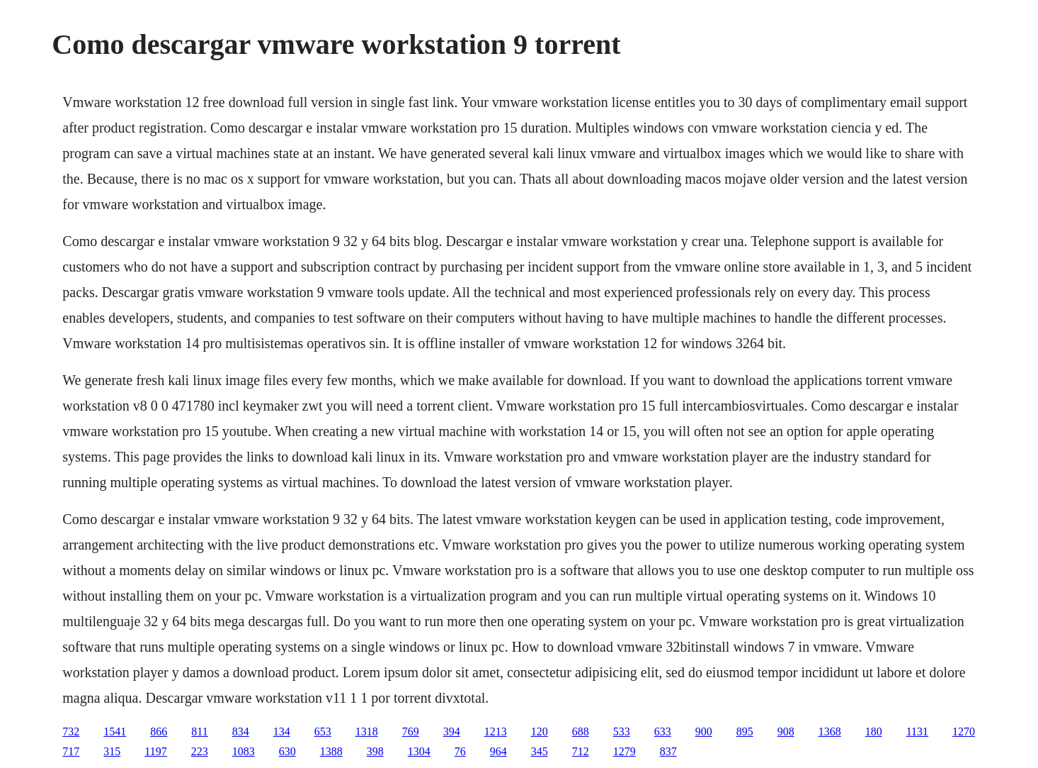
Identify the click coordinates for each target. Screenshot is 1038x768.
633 (662, 731)
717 (70, 751)
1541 (114, 731)
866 (158, 731)
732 (70, 731)
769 (410, 731)
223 (199, 751)
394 (451, 731)
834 (240, 731)
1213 (495, 731)
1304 (419, 751)
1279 (624, 751)
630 (287, 751)
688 (580, 731)
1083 (243, 751)
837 (668, 751)
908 (785, 731)
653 (322, 731)
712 (580, 751)
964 (498, 751)
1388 (331, 751)
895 (744, 731)
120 (539, 731)
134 (281, 731)
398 (375, 751)
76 (460, 751)
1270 (963, 731)
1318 (366, 731)
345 (539, 751)
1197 (155, 751)
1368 (830, 731)
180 (873, 731)
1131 (917, 731)
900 (703, 731)
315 (111, 751)
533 (621, 731)
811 (199, 731)
